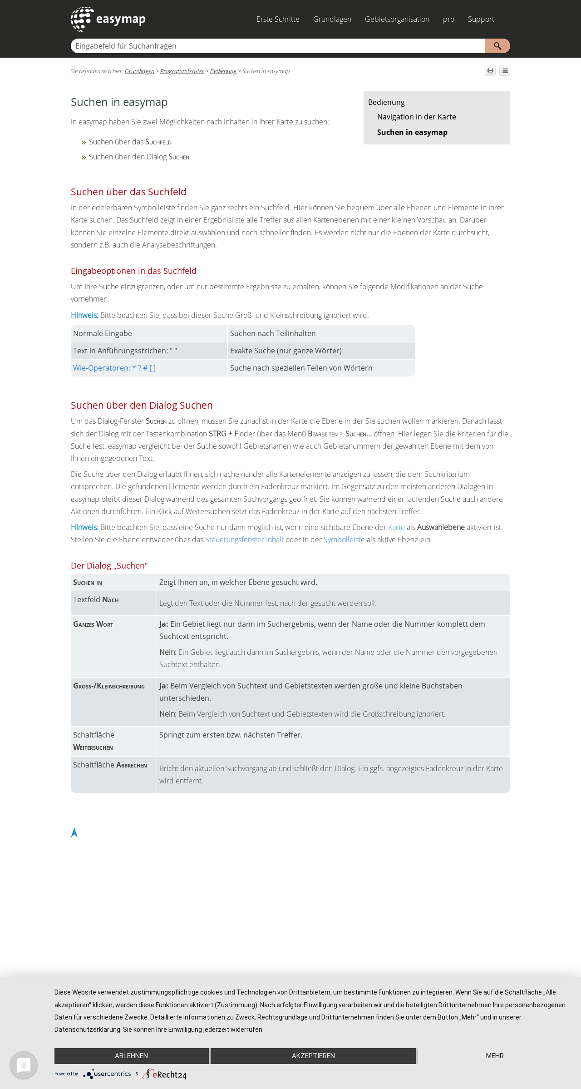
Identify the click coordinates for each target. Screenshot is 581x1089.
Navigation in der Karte (416, 117)
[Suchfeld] (290, 46)
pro (448, 19)
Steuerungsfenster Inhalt (244, 539)
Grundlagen (332, 19)
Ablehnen (131, 1056)
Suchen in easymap (412, 132)
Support (481, 19)
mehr (495, 1056)
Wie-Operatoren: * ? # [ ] (114, 368)
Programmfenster (182, 71)
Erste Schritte (278, 19)
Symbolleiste (344, 539)
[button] (497, 46)
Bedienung (386, 102)
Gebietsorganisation (397, 19)
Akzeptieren (313, 1056)
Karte (396, 527)
